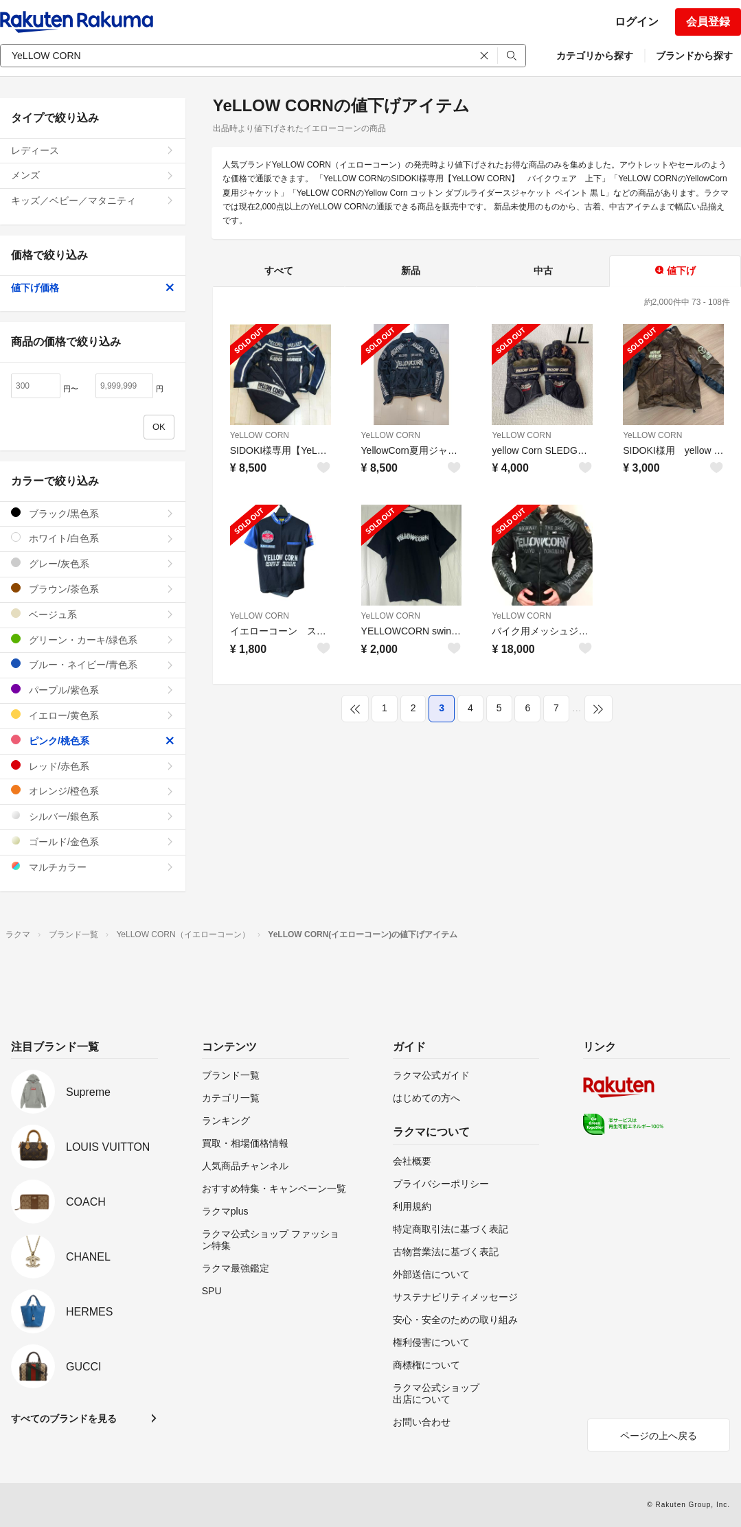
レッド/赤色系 (92, 766)
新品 (410, 270)
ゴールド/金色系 (92, 841)
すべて (278, 270)
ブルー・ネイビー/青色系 (92, 664)
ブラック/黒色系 (92, 513)
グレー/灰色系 (92, 563)
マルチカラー (92, 867)
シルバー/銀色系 (92, 816)
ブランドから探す (694, 55)
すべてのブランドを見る (64, 1418)
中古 (543, 270)
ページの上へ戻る (658, 1435)
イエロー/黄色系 (92, 715)
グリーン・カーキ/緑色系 (92, 639)
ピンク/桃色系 (92, 740)
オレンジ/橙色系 (92, 790)
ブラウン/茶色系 (92, 589)
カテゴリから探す (594, 55)
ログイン (637, 21)
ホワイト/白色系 (92, 538)
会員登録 (708, 21)
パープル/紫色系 (92, 690)
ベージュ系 (92, 614)
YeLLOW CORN (259, 435)
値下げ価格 (92, 287)
